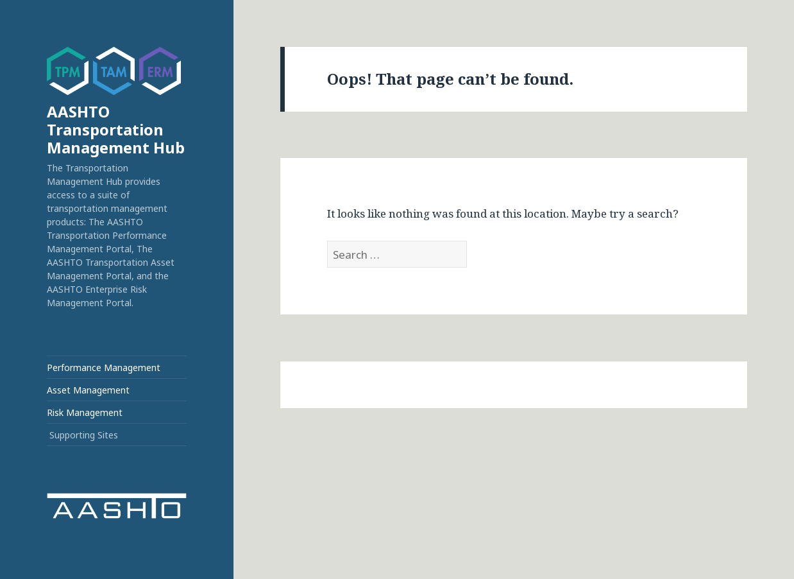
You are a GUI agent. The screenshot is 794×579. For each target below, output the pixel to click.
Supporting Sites (83, 435)
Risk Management (84, 412)
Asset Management (88, 390)
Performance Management (103, 367)
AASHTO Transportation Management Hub (116, 129)
